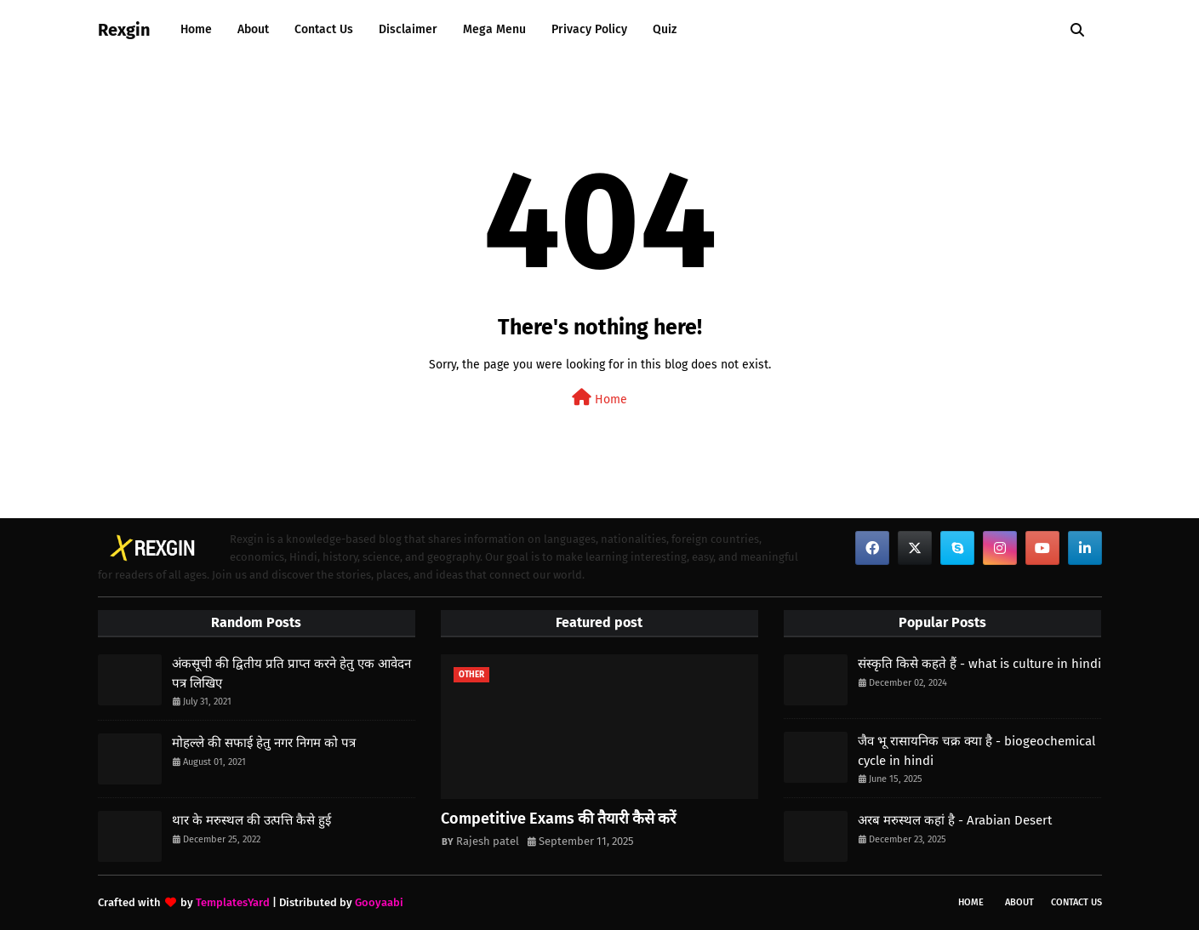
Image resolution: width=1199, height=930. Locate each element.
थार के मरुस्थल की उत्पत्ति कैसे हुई (251, 820)
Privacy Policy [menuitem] (589, 29)
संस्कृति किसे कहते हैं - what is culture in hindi (979, 663)
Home (599, 398)
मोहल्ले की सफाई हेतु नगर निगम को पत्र (264, 742)
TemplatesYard (233, 902)
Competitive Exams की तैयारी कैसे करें (558, 818)
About (1019, 902)
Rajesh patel (487, 841)
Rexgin (124, 30)
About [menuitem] (253, 29)
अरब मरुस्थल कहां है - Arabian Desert (955, 820)
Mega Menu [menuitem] (494, 29)
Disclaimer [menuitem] (408, 29)
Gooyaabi (379, 902)
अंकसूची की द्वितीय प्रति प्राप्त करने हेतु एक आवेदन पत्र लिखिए (291, 673)
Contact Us (1076, 902)
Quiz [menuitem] (665, 29)
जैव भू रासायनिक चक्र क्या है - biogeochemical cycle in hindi (976, 750)
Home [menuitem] (196, 29)
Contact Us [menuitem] (323, 29)
